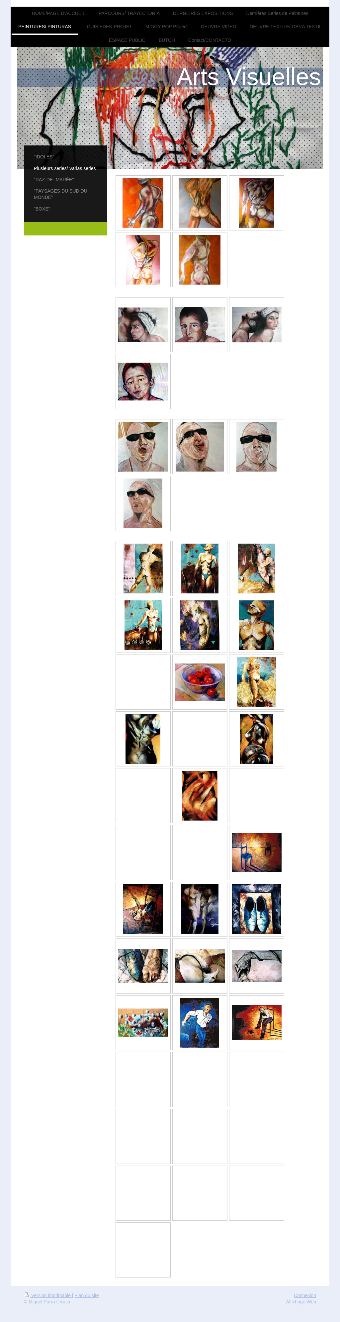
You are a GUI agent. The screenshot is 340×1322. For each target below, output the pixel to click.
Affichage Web (301, 1301)
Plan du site (86, 1295)
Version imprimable (48, 1295)
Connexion (305, 1295)
